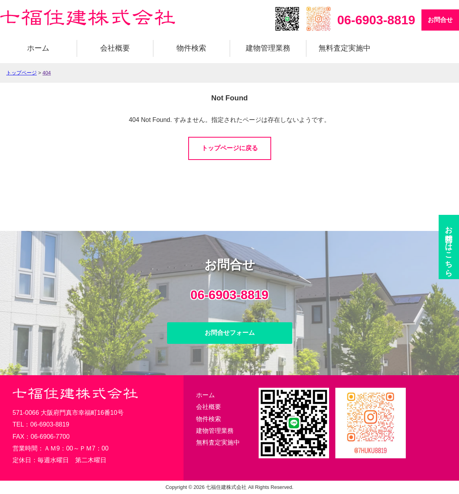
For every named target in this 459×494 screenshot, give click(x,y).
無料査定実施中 (345, 48)
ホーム (38, 48)
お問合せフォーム (230, 332)
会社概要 (115, 48)
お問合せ (440, 19)
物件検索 (191, 48)
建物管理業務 (268, 48)
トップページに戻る (230, 148)
